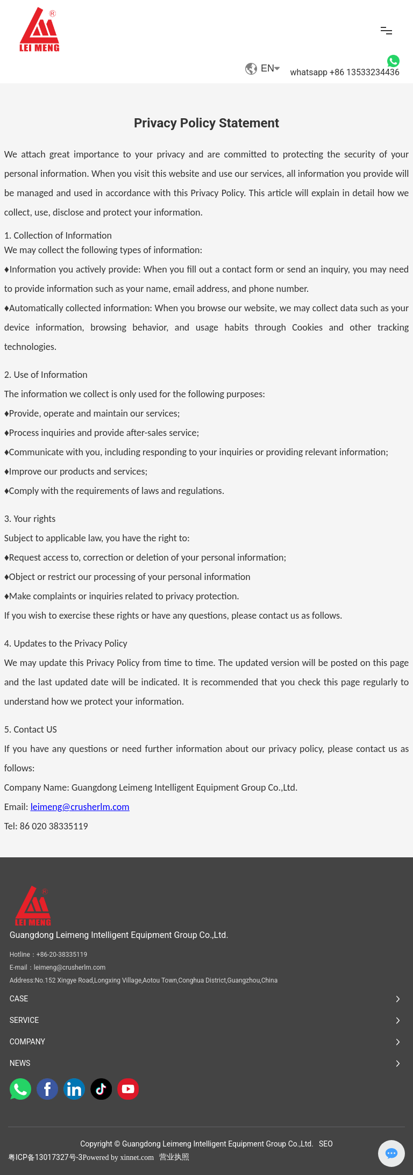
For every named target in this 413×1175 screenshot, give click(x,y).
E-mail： (22, 967)
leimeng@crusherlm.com (70, 967)
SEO (326, 1144)
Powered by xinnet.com (118, 1157)
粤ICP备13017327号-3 (45, 1157)
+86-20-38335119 (62, 954)
